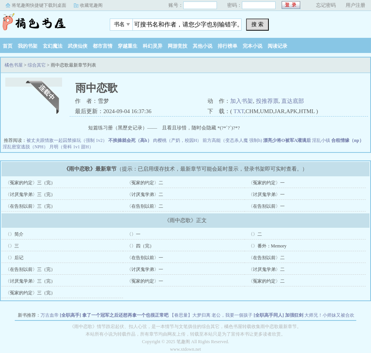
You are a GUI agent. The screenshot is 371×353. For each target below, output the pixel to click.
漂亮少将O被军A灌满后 (287, 140)
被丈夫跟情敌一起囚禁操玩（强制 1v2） (66, 140)
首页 (7, 46)
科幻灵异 (152, 46)
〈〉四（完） (140, 246)
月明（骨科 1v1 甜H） (71, 146)
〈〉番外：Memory (267, 246)
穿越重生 (127, 46)
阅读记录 (277, 46)
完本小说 (252, 46)
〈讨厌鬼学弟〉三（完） (30, 194)
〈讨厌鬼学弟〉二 (145, 194)
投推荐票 (267, 101)
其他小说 (202, 46)
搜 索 (257, 24)
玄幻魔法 (52, 46)
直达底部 (292, 101)
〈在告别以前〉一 (266, 206)
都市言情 (102, 46)
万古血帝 (50, 315)
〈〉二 (255, 234)
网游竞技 (177, 46)
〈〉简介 (14, 234)
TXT (239, 111)
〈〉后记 (14, 257)
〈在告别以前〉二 (145, 206)
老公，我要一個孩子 (232, 315)
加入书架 (241, 101)
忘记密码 (326, 5)
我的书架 (27, 46)
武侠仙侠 (77, 46)
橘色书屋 (47, 22)
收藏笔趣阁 (91, 5)
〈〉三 (12, 246)
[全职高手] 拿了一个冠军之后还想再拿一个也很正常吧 (114, 315)
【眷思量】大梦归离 (190, 315)
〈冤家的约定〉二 (145, 182)
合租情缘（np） (347, 140)
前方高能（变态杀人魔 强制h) (232, 140)
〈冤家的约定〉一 (266, 182)
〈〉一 (133, 234)
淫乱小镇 (321, 140)
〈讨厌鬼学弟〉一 (266, 194)
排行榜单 (227, 46)
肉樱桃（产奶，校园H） (177, 140)
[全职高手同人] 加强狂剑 (278, 315)
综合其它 (37, 65)
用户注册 (355, 5)
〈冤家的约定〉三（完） (30, 182)
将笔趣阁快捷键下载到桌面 (39, 5)
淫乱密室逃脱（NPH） (25, 146)
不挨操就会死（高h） (130, 140)
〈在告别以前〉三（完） (30, 206)
